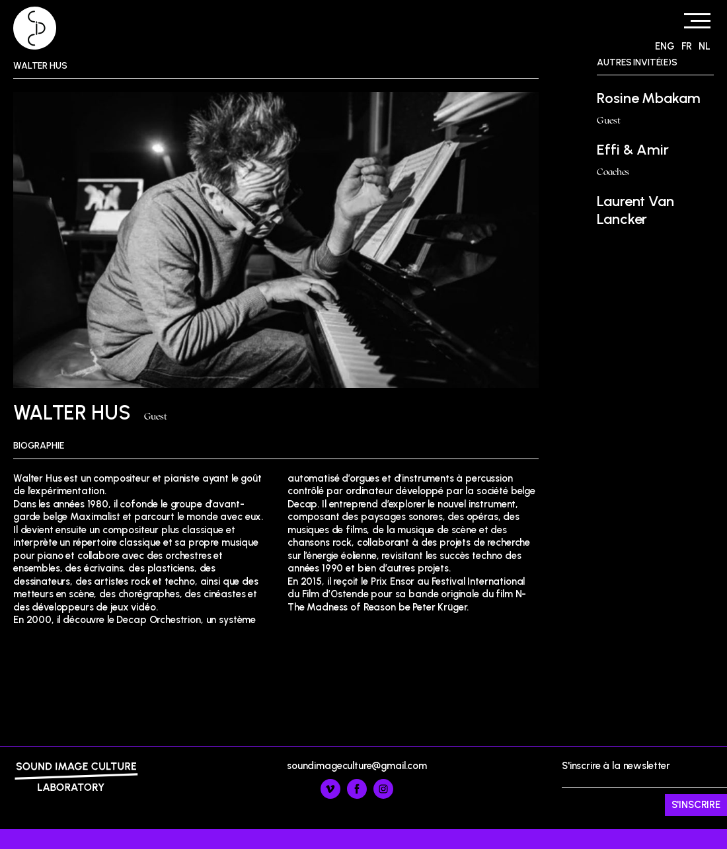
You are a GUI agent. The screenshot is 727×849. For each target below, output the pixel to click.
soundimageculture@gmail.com (357, 766)
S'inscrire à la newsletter (644, 788)
